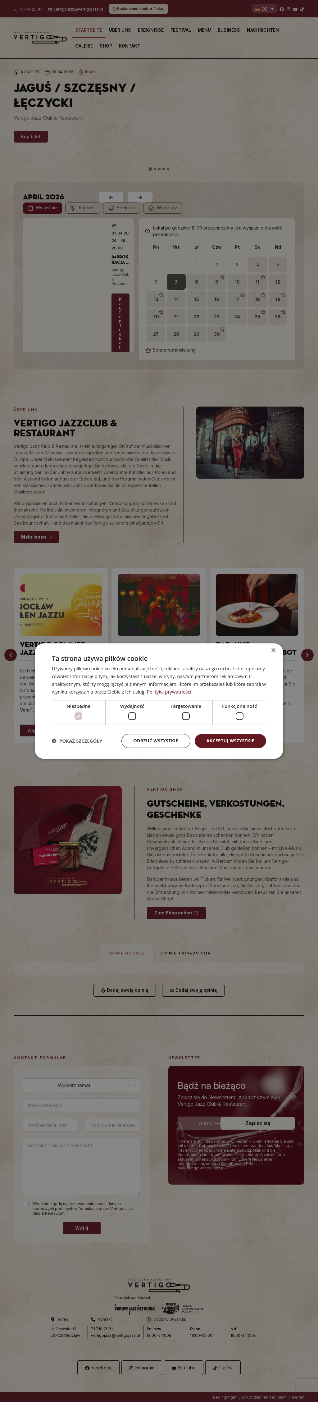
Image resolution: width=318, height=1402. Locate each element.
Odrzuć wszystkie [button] (156, 741)
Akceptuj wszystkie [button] (230, 741)
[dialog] (159, 701)
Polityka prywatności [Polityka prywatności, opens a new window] (169, 692)
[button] (77, 740)
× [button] (273, 650)
